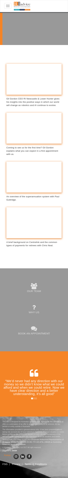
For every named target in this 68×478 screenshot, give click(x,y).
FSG (5, 464)
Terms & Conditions (36, 464)
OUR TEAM (34, 288)
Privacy (16, 464)
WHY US (34, 309)
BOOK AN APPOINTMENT (34, 330)
